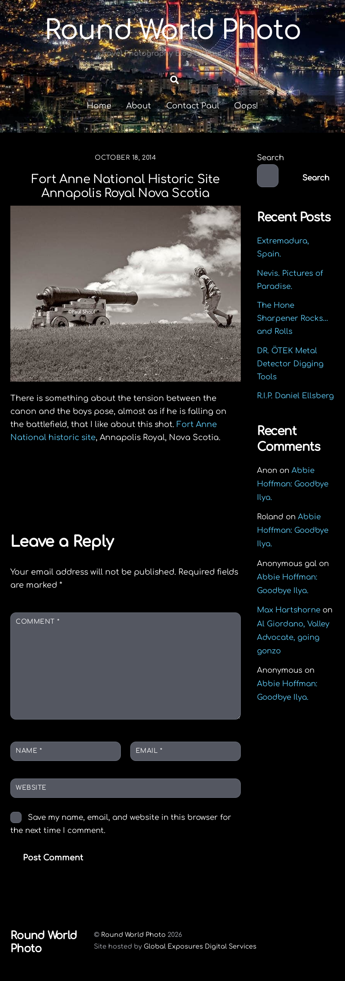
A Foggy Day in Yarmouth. (188, 491)
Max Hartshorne (288, 610)
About (138, 105)
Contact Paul (192, 105)
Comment (37, 622)
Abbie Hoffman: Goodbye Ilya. (292, 484)
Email (149, 750)
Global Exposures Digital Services (200, 946)
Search (270, 158)
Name (29, 750)
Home (99, 105)
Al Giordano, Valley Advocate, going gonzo (293, 637)
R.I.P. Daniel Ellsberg (295, 396)
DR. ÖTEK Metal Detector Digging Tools (290, 363)
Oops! (246, 105)
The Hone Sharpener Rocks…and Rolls (292, 319)
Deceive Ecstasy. (65, 485)
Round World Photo (133, 934)
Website (31, 788)
